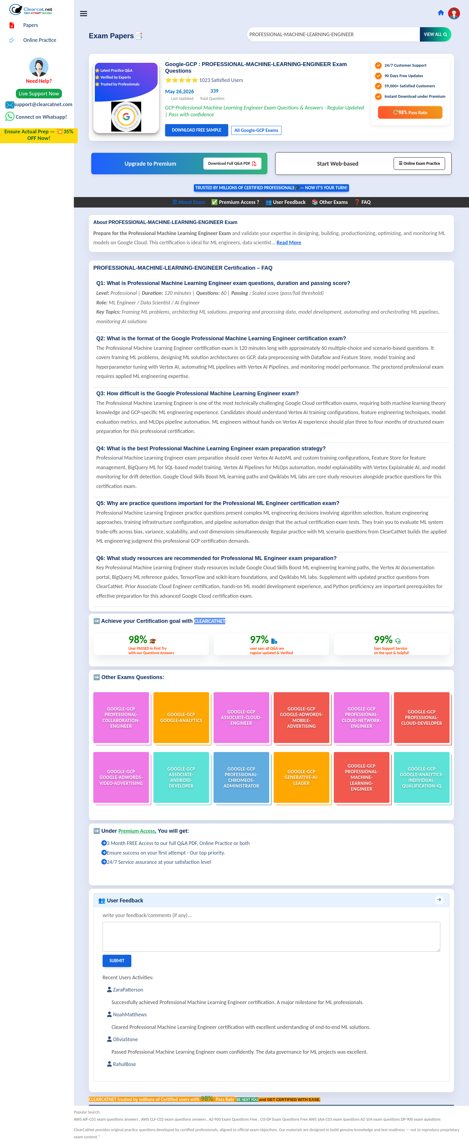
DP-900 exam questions (424, 1119)
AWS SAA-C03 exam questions (338, 1119)
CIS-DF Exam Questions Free (288, 1119)
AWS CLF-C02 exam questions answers (178, 1119)
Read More (293, 243)
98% (410, 112)
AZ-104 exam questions (384, 1119)
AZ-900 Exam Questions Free (237, 1119)
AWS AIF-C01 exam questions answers (110, 1119)
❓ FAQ (364, 202)
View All (435, 34)
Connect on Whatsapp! (41, 117)
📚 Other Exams (331, 202)
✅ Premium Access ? (237, 202)
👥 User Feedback (287, 202)
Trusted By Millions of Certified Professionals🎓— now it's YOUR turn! (273, 188)
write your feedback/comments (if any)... (151, 915)
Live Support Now (39, 93)
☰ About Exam (190, 202)
